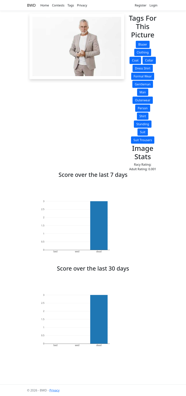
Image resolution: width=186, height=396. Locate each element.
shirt (142, 116)
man (143, 92)
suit (142, 132)
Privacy (82, 5)
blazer (142, 44)
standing (142, 124)
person (143, 108)
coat (135, 60)
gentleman (143, 84)
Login (154, 5)
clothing (143, 52)
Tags (70, 5)
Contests (58, 5)
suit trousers (142, 140)
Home (44, 5)
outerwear (142, 100)
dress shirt (143, 68)
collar (149, 60)
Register (141, 5)
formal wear (143, 76)
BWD (31, 5)
